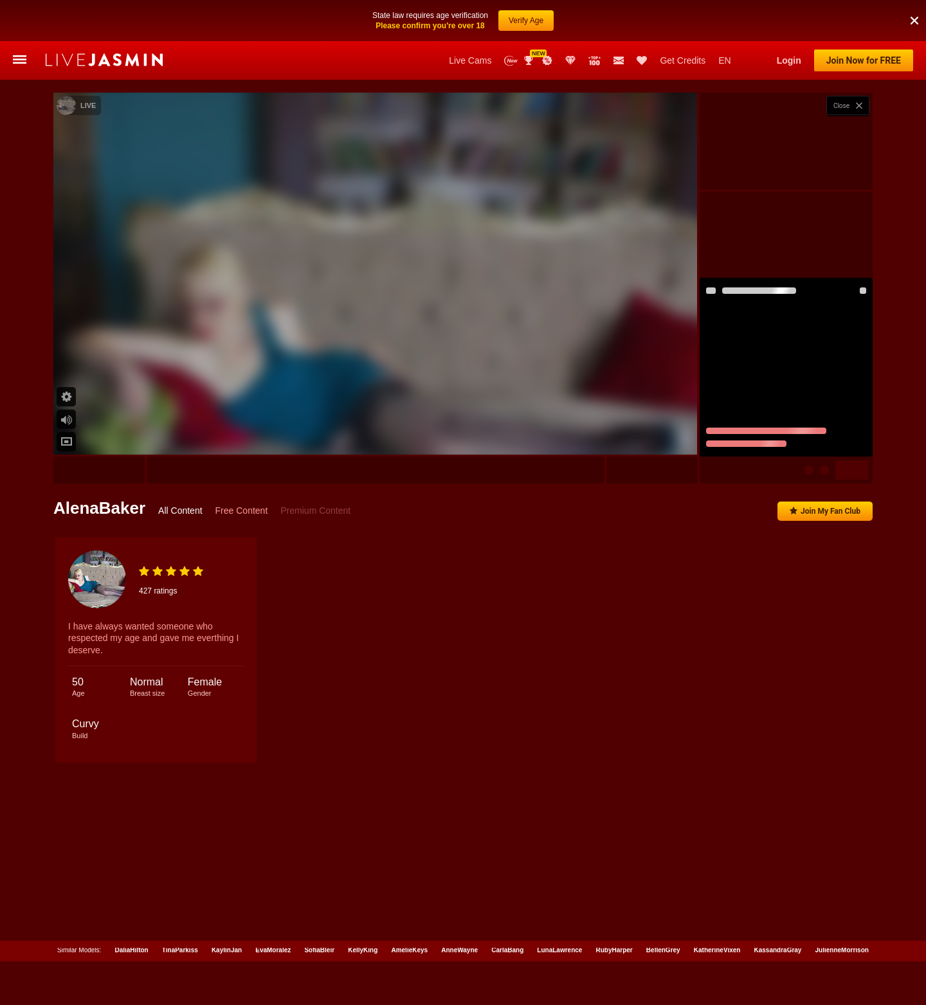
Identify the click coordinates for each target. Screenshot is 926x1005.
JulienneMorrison (842, 947)
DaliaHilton (131, 947)
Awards (530, 60)
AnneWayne (459, 947)
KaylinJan (227, 947)
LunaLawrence (559, 947)
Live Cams (470, 60)
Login (789, 60)
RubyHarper (613, 947)
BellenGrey (663, 947)
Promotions (547, 60)
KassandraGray (778, 947)
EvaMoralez (273, 947)
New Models (511, 61)
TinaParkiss (180, 947)
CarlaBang (507, 947)
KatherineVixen (717, 947)
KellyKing (362, 947)
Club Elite (570, 60)
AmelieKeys (409, 947)
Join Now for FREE (863, 60)
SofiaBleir (319, 947)
